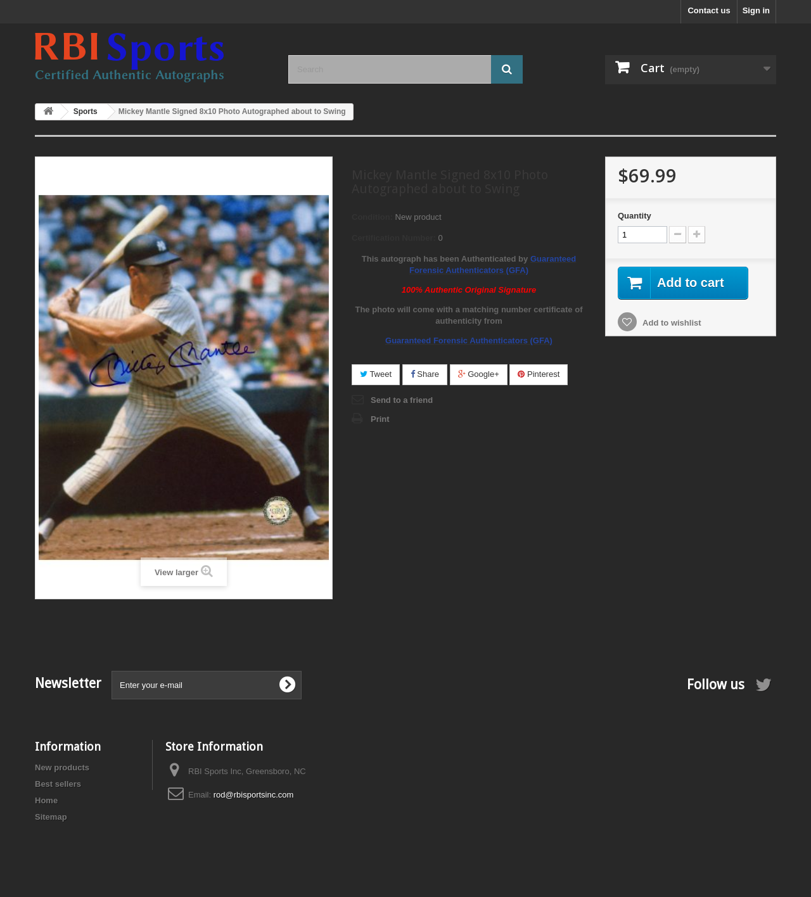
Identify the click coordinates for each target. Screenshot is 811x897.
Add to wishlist (671, 323)
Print (380, 419)
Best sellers (58, 784)
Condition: (372, 217)
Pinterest (538, 374)
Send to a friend (402, 400)
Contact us (708, 10)
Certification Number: (394, 238)
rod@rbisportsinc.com (254, 794)
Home (46, 800)
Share (425, 374)
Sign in (756, 10)
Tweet (376, 374)
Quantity (634, 215)
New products (62, 767)
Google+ (478, 374)
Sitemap (51, 817)
